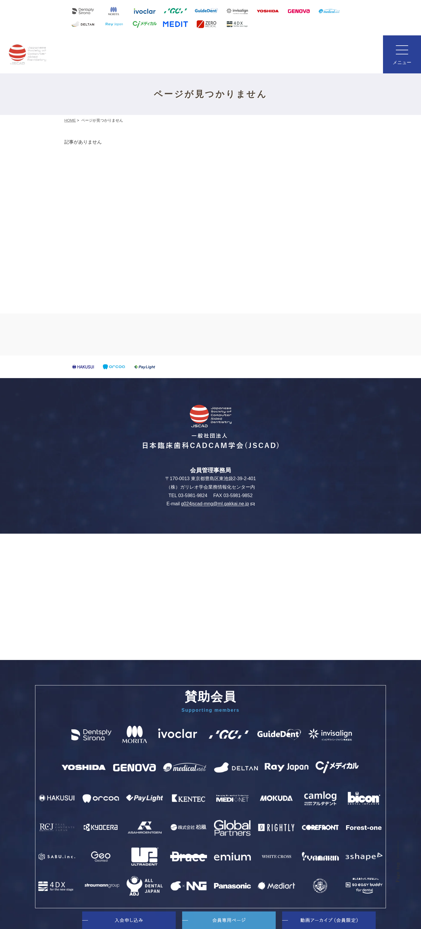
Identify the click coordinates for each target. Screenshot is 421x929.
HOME (70, 120)
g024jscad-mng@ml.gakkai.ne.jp (217, 503)
